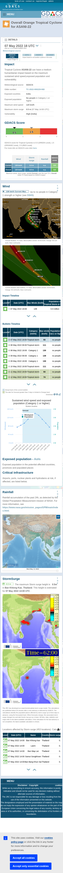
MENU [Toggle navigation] (8, 14)
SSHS (30, 195)
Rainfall (44, 159)
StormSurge (11, 579)
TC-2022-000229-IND (35, 89)
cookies (58, 785)
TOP (57, 188)
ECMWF (50, 55)
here (35, 148)
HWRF (38, 55)
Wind (18, 159)
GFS (27, 55)
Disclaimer (22, 785)
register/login (41, 1)
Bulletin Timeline (11, 324)
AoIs (37, 459)
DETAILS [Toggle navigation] (10, 40)
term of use (19, 1)
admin (51, 1)
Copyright (33, 785)
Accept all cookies (24, 857)
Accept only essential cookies (31, 866)
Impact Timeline (10, 296)
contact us (30, 1)
